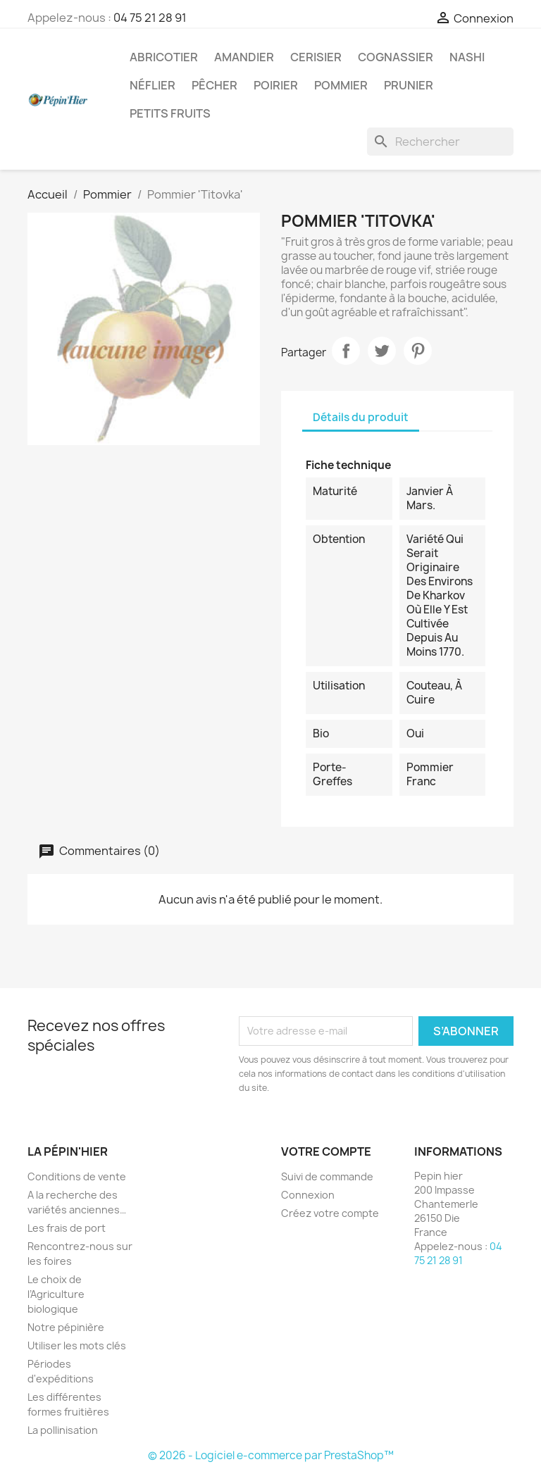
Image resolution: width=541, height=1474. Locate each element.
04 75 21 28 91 (150, 17)
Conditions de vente (76, 1176)
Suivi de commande (327, 1176)
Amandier (244, 57)
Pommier (341, 85)
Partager (346, 351)
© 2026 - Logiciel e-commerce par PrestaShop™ (271, 1455)
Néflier (152, 85)
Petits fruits (170, 113)
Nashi (467, 57)
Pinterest (418, 351)
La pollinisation (62, 1430)
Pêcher (214, 85)
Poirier (276, 85)
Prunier (408, 85)
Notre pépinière (65, 1327)
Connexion (308, 1194)
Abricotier (164, 57)
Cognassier (395, 57)
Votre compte (326, 1151)
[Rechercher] (440, 141)
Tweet (382, 351)
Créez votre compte (330, 1213)
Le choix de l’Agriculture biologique (56, 1294)
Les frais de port (66, 1228)
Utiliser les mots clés (76, 1345)
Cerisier (316, 57)
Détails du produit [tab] (361, 417)
